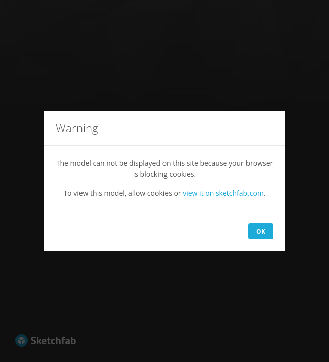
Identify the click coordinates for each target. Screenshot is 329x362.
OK (260, 231)
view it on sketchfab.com (223, 193)
